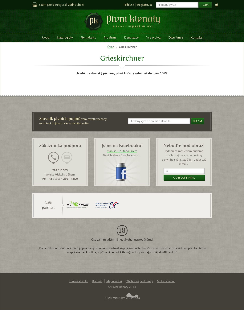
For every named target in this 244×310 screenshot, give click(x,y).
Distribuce (175, 37)
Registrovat (144, 4)
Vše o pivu (153, 37)
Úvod (46, 37)
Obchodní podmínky (139, 281)
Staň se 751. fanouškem (122, 151)
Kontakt (196, 37)
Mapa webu (114, 281)
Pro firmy (110, 37)
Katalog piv (65, 37)
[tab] (53, 160)
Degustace (131, 37)
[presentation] (53, 158)
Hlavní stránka (78, 281)
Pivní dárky (88, 37)
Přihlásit (129, 4)
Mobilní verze (166, 281)
